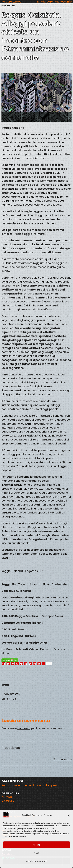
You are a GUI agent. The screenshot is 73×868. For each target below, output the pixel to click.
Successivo (62, 759)
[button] (68, 815)
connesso (23, 728)
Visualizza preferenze (36, 861)
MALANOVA (8, 5)
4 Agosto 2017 (10, 693)
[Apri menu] (70, 5)
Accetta (36, 845)
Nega (36, 853)
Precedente (10, 747)
